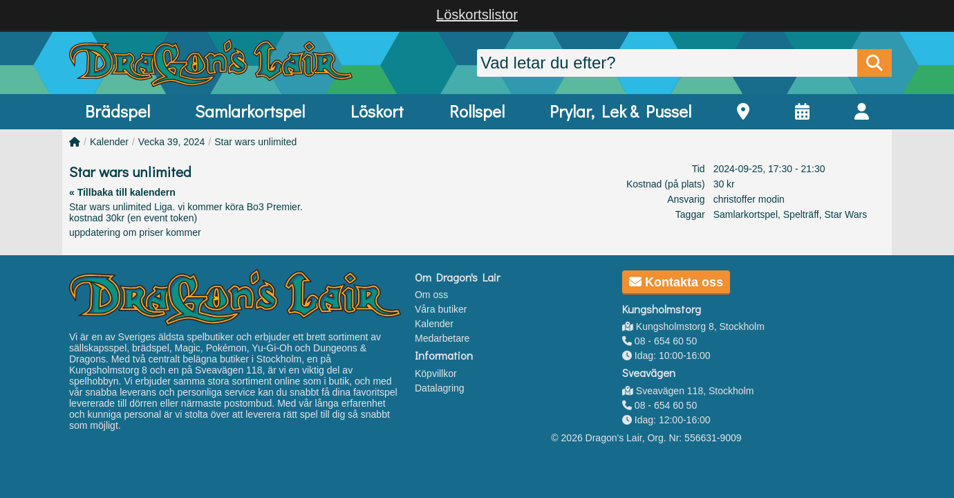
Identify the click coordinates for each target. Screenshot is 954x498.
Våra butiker (441, 309)
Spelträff (801, 214)
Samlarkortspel (250, 111)
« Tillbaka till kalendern (122, 192)
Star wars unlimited (255, 141)
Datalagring (440, 388)
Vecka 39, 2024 (171, 141)
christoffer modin (749, 199)
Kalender (109, 141)
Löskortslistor (477, 14)
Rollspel (477, 111)
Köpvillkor (436, 373)
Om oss (431, 294)
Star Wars (845, 214)
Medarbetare (442, 338)
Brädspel (117, 111)
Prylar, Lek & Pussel (620, 111)
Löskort (377, 111)
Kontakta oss (676, 282)
